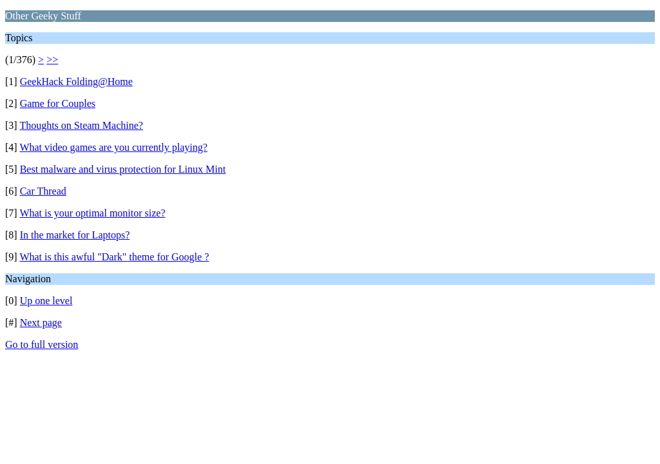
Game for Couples (57, 103)
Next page (41, 322)
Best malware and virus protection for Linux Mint (123, 169)
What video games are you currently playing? (113, 147)
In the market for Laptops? (75, 234)
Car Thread (43, 191)
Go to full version (41, 344)
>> (52, 59)
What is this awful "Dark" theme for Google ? (114, 256)
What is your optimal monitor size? (92, 213)
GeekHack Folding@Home (76, 81)
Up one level (46, 300)
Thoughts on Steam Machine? (81, 125)
